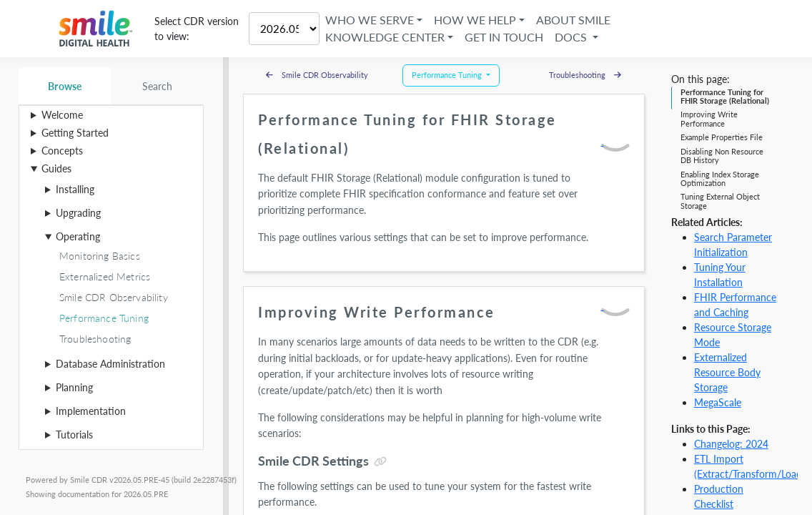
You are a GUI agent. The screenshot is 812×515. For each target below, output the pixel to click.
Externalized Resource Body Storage (727, 372)
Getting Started (75, 133)
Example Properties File (721, 137)
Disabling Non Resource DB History (721, 156)
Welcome (62, 115)
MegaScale (717, 402)
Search (157, 86)
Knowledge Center (385, 37)
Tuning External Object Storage (720, 201)
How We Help (475, 19)
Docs (572, 37)
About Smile (573, 19)
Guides (56, 168)
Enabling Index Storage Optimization (719, 178)
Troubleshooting (585, 74)
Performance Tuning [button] (448, 74)
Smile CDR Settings (313, 461)
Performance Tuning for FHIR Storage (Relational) (724, 96)
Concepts (62, 150)
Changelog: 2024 (731, 444)
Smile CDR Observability (317, 74)
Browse (64, 86)
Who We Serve (369, 19)
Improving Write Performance (709, 118)
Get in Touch (504, 37)
